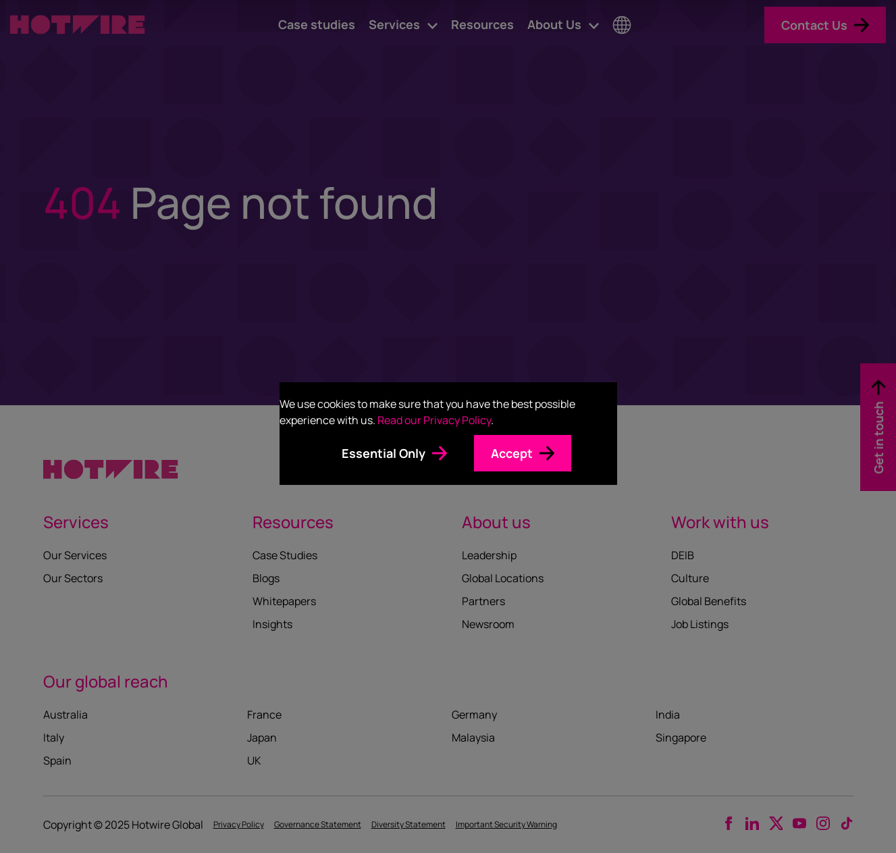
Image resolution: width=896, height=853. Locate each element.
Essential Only (383, 453)
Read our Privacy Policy (434, 420)
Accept (512, 453)
